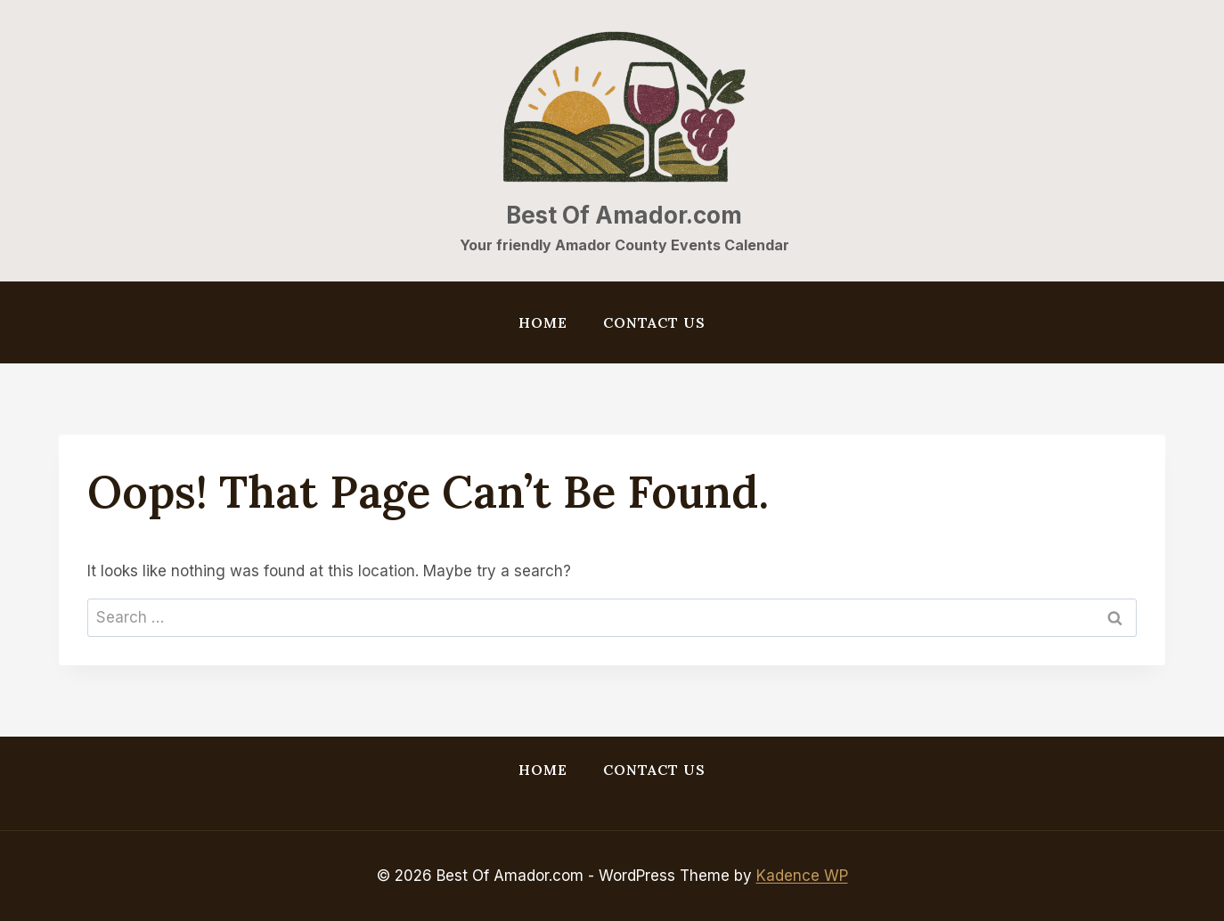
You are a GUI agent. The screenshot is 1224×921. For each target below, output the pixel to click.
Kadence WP (802, 875)
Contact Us (654, 322)
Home (542, 322)
